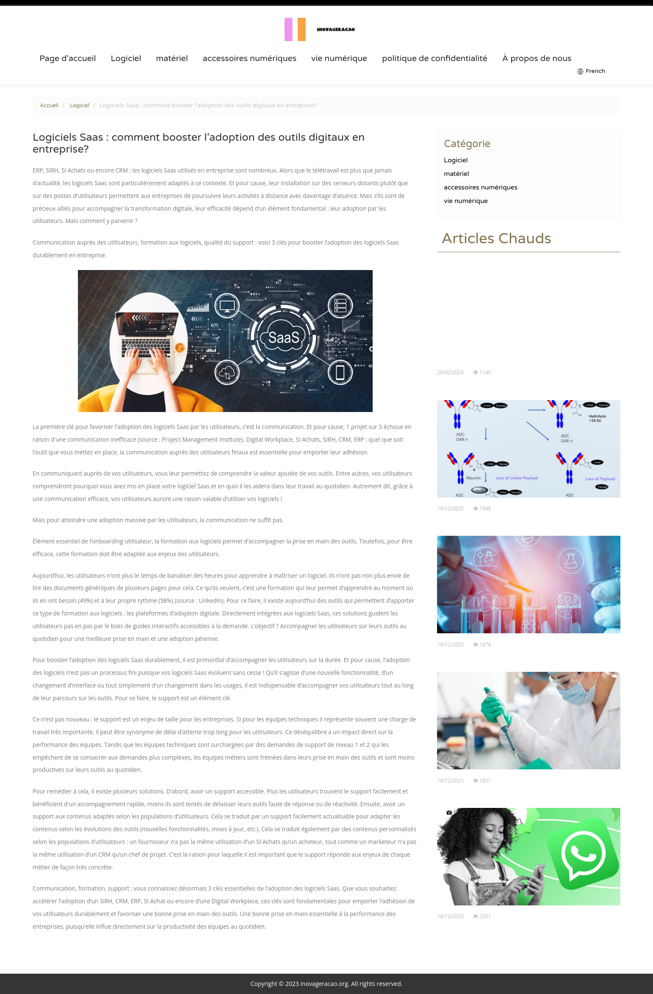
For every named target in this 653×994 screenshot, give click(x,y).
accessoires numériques (249, 58)
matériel (172, 58)
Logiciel (126, 58)
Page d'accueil (67, 58)
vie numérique (339, 58)
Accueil (49, 105)
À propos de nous (537, 58)
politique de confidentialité (434, 58)
